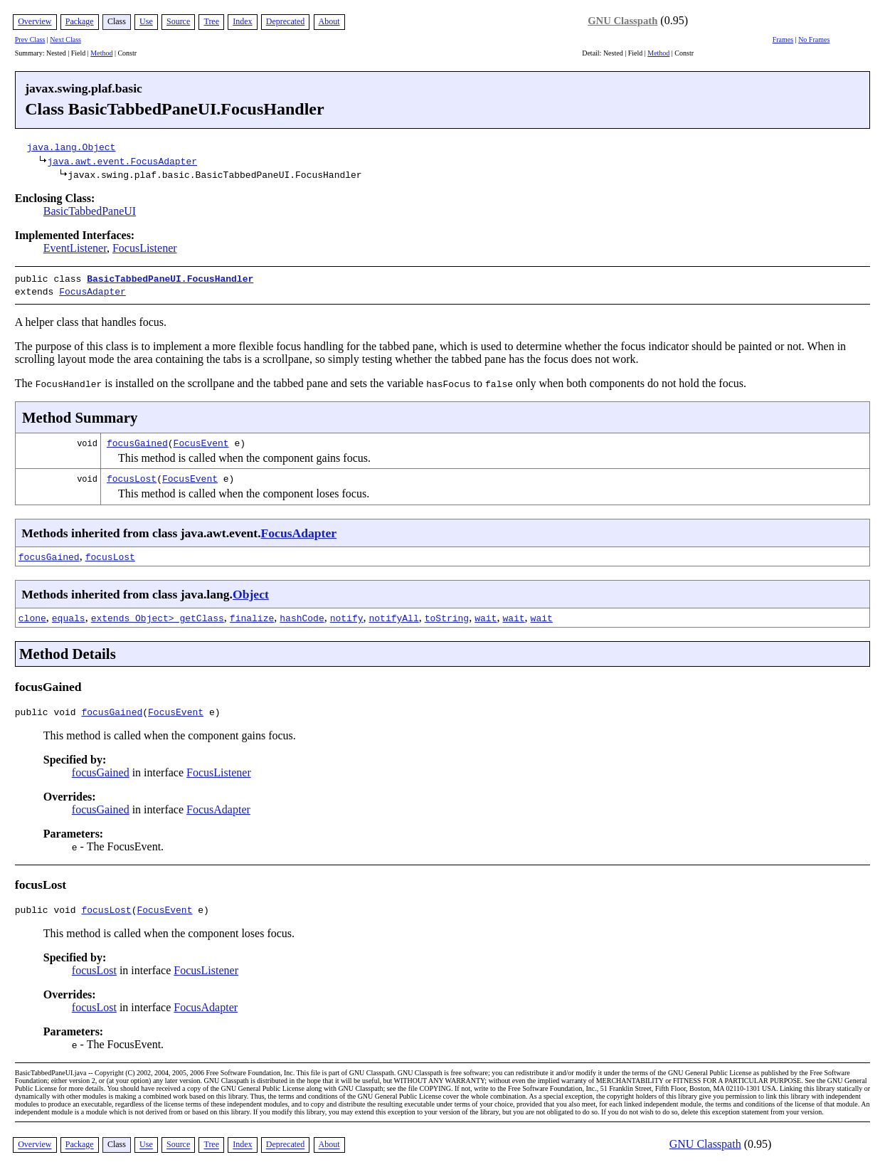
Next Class (65, 39)
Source (178, 21)
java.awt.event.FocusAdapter (122, 160)
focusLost (132, 475)
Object (251, 591)
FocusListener (144, 248)
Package (79, 21)
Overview (34, 21)
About (329, 21)
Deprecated (285, 21)
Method (101, 53)
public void (48, 710)
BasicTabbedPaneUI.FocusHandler (170, 278)
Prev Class (30, 39)
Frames (783, 39)
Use (146, 21)
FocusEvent (201, 439)
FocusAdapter (92, 289)
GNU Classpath (622, 20)
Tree (211, 21)
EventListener (75, 248)
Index (242, 21)
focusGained (137, 439)
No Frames (814, 39)
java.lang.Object (71, 146)
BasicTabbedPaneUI (89, 211)
